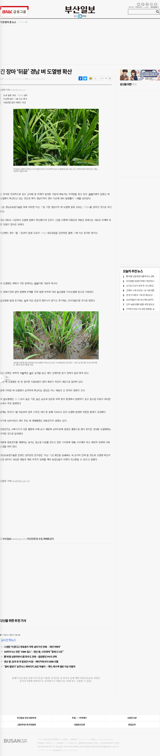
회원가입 (138, 7)
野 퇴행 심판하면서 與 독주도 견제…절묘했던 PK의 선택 (30, 656)
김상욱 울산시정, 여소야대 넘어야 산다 (141, 299)
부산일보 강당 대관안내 (26, 717)
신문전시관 (132, 717)
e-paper (146, 7)
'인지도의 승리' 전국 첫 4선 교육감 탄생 (141, 285)
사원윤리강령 (79, 724)
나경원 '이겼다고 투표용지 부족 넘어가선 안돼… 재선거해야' (32, 646)
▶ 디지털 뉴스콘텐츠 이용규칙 (10, 635)
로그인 (131, 7)
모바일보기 (155, 7)
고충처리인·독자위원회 (26, 724)
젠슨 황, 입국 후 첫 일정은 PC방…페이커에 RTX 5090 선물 (31, 661)
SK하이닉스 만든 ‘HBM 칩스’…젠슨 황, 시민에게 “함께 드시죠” (34, 651)
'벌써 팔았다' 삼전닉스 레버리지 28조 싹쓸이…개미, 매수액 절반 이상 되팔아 (39, 666)
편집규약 (132, 724)
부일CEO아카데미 (79, 717)
